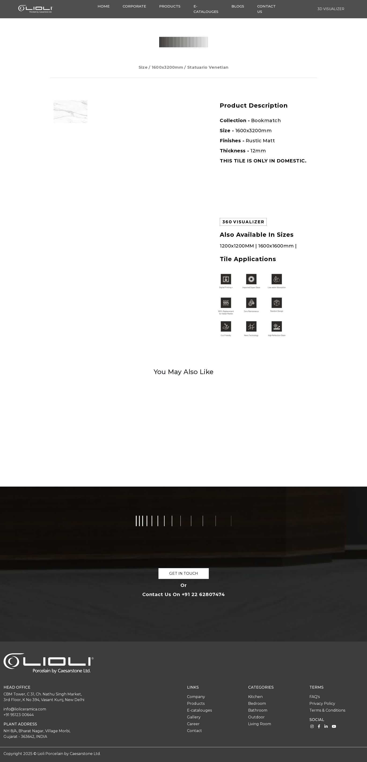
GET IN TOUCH (183, 573)
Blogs (237, 6)
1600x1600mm (276, 246)
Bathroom (257, 710)
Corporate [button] (134, 6)
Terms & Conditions (327, 710)
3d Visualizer (330, 9)
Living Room (259, 724)
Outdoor (256, 717)
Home (104, 6)
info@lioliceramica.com (25, 709)
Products (169, 6)
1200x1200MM (237, 246)
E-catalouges (206, 9)
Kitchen (255, 696)
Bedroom (257, 703)
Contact (194, 730)
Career (193, 724)
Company (196, 696)
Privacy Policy (322, 703)
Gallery (194, 717)
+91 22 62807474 (203, 594)
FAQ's (314, 696)
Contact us (266, 9)
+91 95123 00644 (19, 715)
